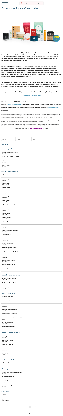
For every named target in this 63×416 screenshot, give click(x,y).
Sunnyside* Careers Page (32, 95)
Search (3, 138)
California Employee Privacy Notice (14, 104)
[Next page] (35, 406)
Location (34, 138)
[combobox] (17, 139)
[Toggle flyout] (29, 139)
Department (19, 138)
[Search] (8, 140)
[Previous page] (27, 406)
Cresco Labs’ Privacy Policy (41, 105)
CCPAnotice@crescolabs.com (53, 107)
